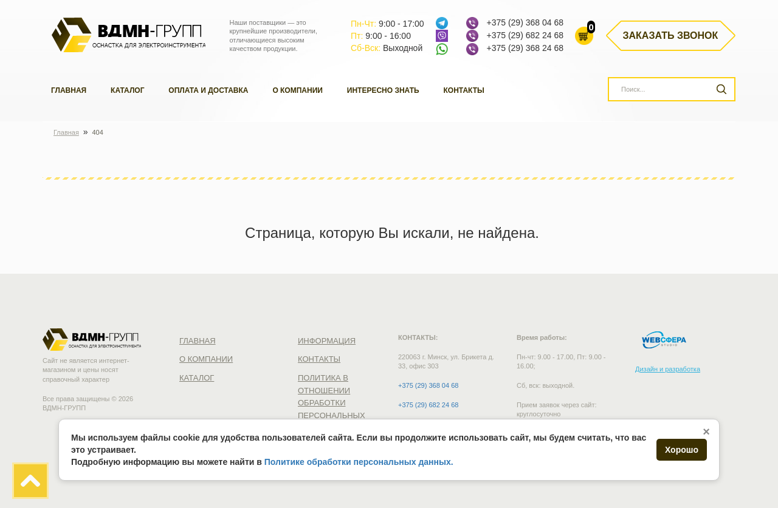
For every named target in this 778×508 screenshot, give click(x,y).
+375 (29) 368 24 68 (524, 48)
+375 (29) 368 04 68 (524, 22)
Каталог (127, 90)
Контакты (464, 90)
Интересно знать (383, 90)
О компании (297, 90)
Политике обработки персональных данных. (358, 462)
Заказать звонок (670, 35)
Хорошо (681, 450)
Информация (327, 340)
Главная (68, 90)
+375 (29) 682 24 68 (524, 35)
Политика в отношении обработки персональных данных (331, 402)
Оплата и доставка (208, 90)
